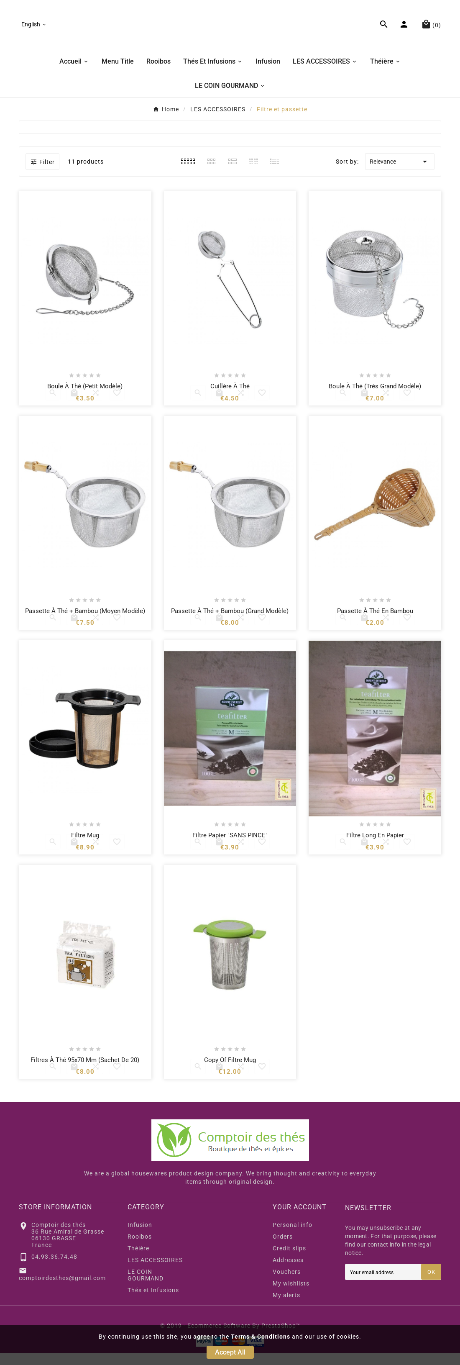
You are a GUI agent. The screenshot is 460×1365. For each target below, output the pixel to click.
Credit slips (289, 1260)
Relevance (400, 174)
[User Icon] (405, 30)
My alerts (286, 1306)
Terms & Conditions (260, 1336)
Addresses (288, 1271)
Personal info (292, 1236)
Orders (283, 1248)
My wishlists (291, 1295)
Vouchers (287, 1283)
